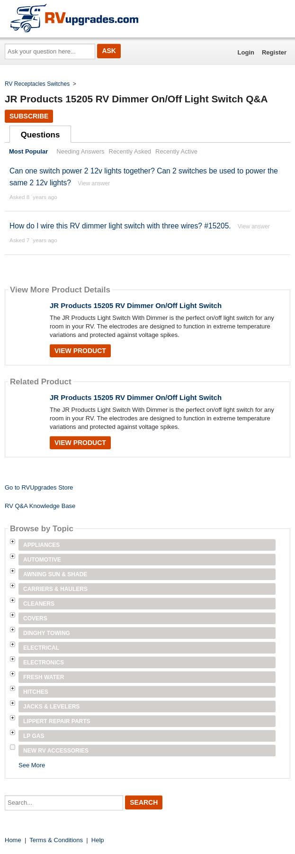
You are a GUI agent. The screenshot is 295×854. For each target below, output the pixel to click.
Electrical (41, 648)
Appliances (41, 545)
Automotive (42, 559)
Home (13, 840)
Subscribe (28, 116)
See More (31, 765)
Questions (40, 134)
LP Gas (33, 736)
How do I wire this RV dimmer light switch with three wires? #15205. (120, 226)
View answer (94, 183)
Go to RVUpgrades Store (39, 487)
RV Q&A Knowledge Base (40, 505)
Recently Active (176, 151)
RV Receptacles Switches (37, 84)
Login (246, 52)
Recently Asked (130, 151)
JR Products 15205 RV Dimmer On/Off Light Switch (136, 305)
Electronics (43, 662)
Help (97, 840)
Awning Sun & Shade (55, 574)
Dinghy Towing (46, 633)
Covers (35, 618)
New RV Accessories (56, 750)
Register (274, 52)
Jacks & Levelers (51, 706)
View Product (80, 350)
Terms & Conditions (56, 840)
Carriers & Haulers (55, 589)
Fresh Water (43, 677)
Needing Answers (80, 151)
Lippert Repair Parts (56, 721)
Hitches (35, 692)
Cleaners (38, 603)
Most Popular (28, 151)
